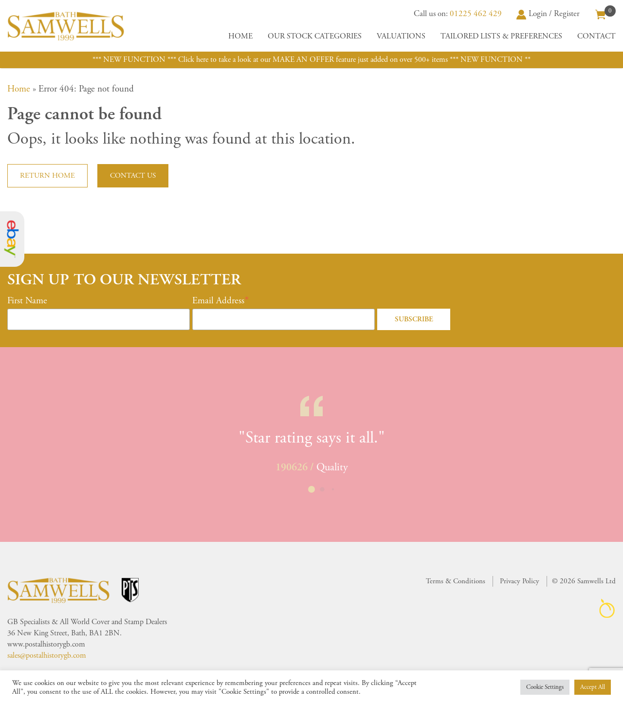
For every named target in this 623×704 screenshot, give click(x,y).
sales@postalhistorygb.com (46, 655)
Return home (47, 175)
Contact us (133, 175)
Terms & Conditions (455, 581)
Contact (596, 36)
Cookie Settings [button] (545, 687)
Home (240, 36)
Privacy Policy (519, 581)
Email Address (218, 301)
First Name (27, 301)
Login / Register (548, 13)
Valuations (401, 36)
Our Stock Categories (315, 36)
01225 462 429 (476, 13)
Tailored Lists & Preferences (501, 36)
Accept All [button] (592, 687)
